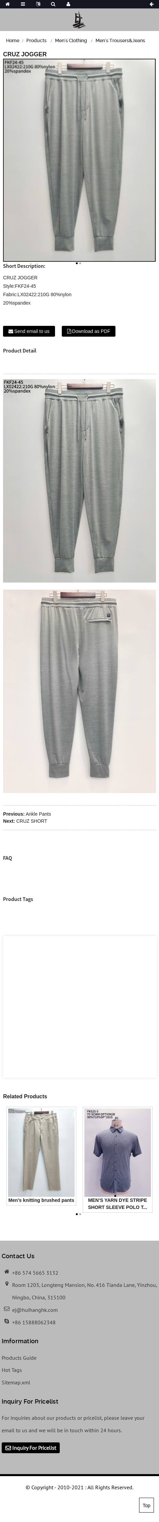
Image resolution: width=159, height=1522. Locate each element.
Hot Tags (12, 1369)
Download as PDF (91, 331)
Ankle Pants (38, 814)
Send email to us (31, 331)
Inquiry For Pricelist (34, 1447)
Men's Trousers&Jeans (120, 40)
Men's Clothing (71, 40)
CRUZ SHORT (31, 821)
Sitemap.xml (16, 1382)
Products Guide (19, 1357)
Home (12, 40)
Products (36, 40)
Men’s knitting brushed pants (41, 1200)
